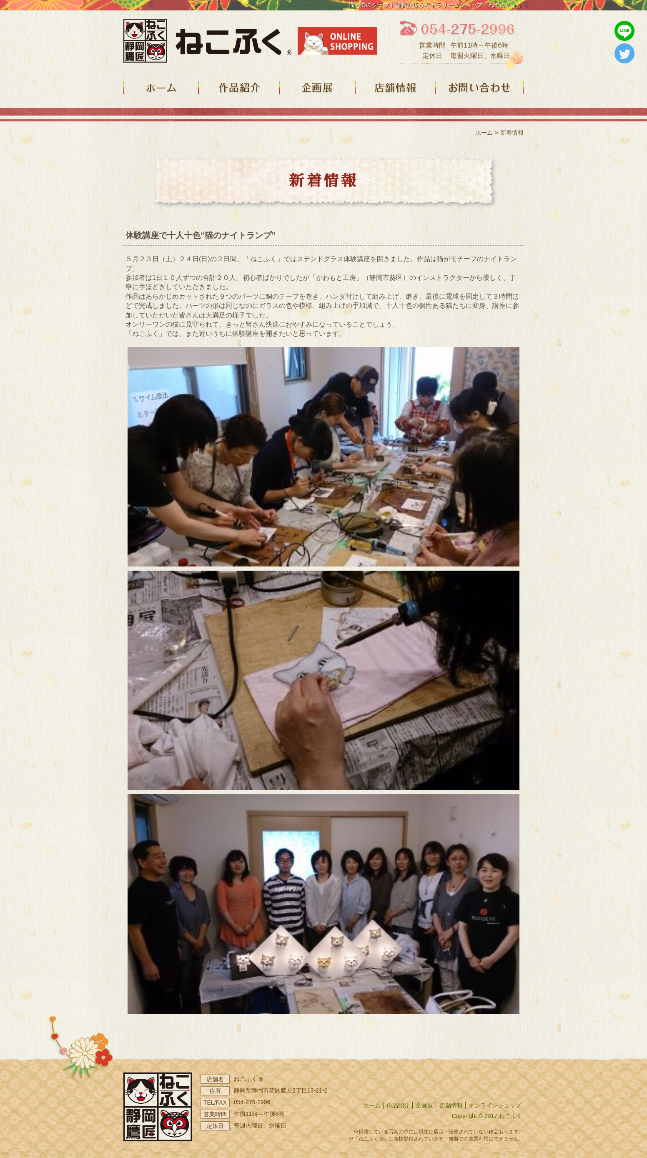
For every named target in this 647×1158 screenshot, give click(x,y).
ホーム (484, 132)
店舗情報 (451, 1105)
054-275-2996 (252, 1102)
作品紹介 (398, 1105)
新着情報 (512, 132)
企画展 (424, 1105)
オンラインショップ (495, 1105)
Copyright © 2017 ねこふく (487, 1116)
